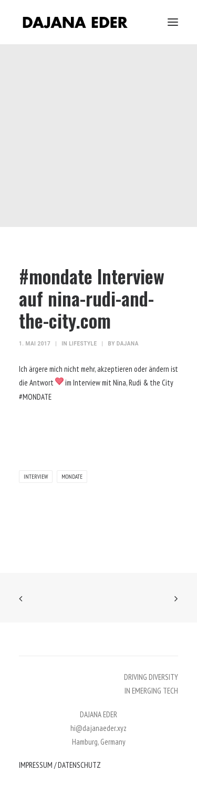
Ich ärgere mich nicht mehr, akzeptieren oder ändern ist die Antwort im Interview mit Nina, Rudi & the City (98, 383)
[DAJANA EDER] (75, 22)
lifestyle (83, 344)
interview (36, 476)
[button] (173, 22)
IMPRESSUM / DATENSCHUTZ (60, 765)
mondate (71, 476)
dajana (128, 344)
